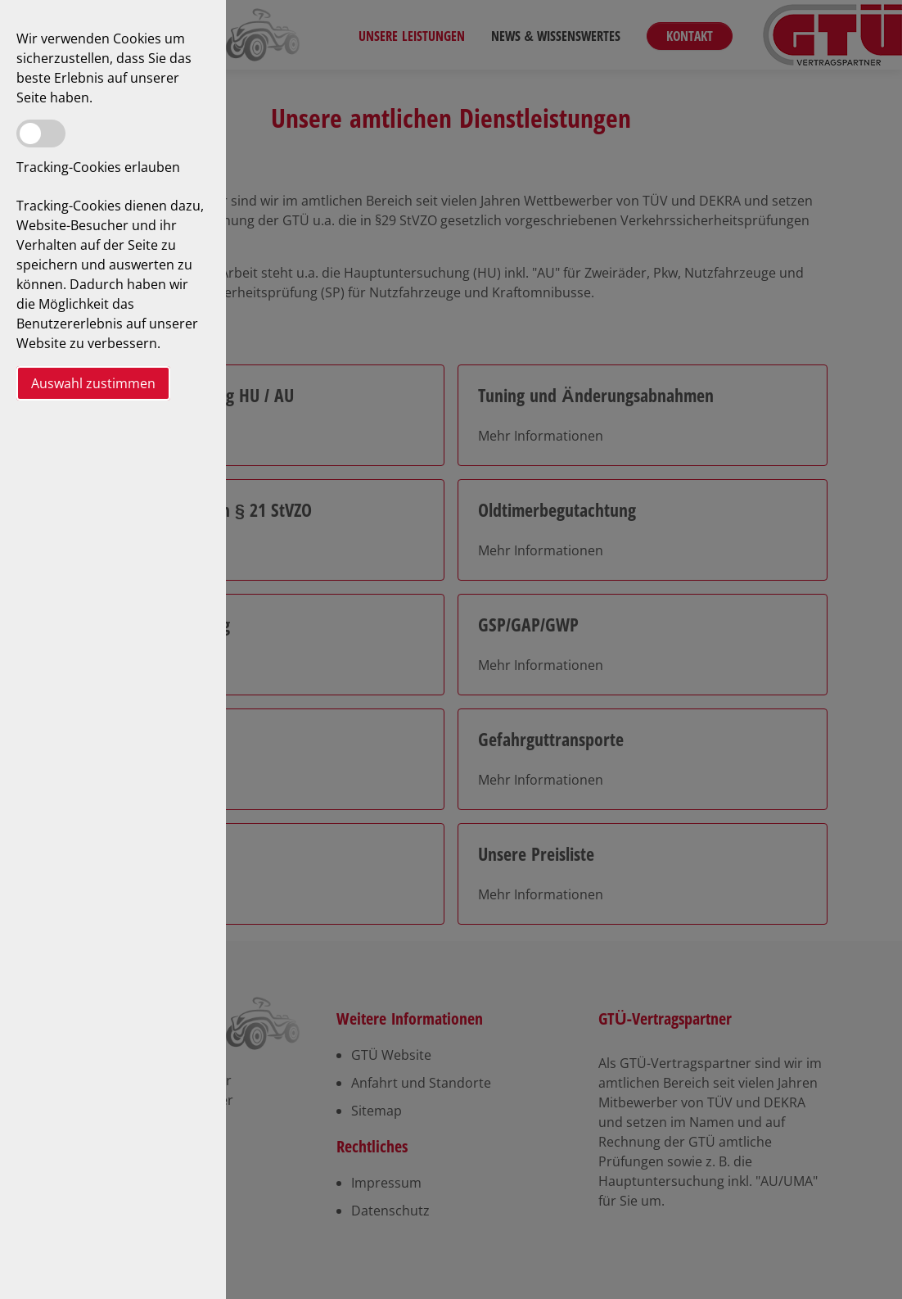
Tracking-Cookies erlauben (98, 167)
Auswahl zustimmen (93, 383)
